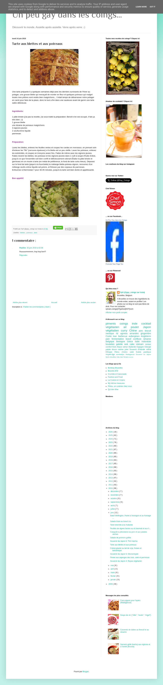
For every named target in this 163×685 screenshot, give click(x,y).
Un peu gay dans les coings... (67, 14)
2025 (111, 435)
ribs (118, 357)
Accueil (54, 302)
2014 (111, 474)
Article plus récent (20, 302)
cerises (148, 344)
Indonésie (146, 341)
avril (112, 569)
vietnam (140, 344)
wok (127, 344)
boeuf (129, 339)
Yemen (126, 357)
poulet (137, 327)
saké (133, 352)
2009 (111, 584)
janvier (114, 580)
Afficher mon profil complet (116, 312)
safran (126, 347)
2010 (111, 488)
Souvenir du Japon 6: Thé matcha (123, 541)
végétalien (113, 330)
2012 (111, 481)
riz (118, 333)
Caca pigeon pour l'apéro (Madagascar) (130, 601)
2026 (111, 432)
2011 (111, 485)
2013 (111, 478)
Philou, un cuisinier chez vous (120, 386)
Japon (147, 327)
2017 (111, 464)
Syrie (108, 357)
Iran (115, 336)
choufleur (113, 357)
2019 (111, 457)
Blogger (86, 672)
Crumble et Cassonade (117, 374)
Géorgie (147, 347)
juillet (113, 509)
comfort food (111, 347)
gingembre (146, 333)
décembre (115, 491)
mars (113, 572)
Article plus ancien (88, 302)
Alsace (120, 347)
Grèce (131, 341)
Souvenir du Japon (143, 354)
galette (120, 344)
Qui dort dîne (113, 389)
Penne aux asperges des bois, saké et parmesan (129, 557)
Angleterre (146, 336)
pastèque (147, 352)
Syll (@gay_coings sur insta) (132, 292)
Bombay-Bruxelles (115, 368)
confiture (138, 339)
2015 (111, 471)
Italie (138, 341)
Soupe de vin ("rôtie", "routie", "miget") (135, 615)
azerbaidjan (121, 354)
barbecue (123, 336)
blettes (23, 233)
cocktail (146, 323)
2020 (111, 453)
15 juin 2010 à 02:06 (35, 248)
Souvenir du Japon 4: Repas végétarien (126, 561)
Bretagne (121, 341)
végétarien (114, 327)
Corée (109, 336)
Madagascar (131, 354)
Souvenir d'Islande (137, 349)
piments (113, 323)
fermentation (119, 339)
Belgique (111, 341)
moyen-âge (111, 354)
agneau (125, 333)
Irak (121, 357)
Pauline (22, 248)
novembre (115, 495)
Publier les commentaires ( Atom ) (37, 307)
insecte (131, 357)
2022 (111, 446)
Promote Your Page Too (114, 264)
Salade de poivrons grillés (120, 538)
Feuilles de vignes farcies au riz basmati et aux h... (130, 528)
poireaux (29, 233)
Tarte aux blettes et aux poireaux (123, 545)
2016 (111, 467)
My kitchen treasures (116, 383)
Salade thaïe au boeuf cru (120, 521)
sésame (147, 339)
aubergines (135, 336)
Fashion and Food (115, 377)
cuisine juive (123, 349)
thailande (133, 347)
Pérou (118, 352)
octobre (114, 498)
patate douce (112, 349)
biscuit (148, 331)
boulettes (111, 344)
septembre (115, 502)
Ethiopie (110, 352)
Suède (140, 352)
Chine (134, 330)
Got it (152, 7)
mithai (148, 349)
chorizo (126, 352)
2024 (111, 439)
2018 (111, 460)
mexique (111, 333)
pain (109, 339)
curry (125, 330)
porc (142, 331)
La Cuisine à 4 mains (116, 380)
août (113, 505)
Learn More (141, 7)
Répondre (23, 255)
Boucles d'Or (113, 371)
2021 (111, 449)
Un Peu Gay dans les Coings (116, 220)
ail (127, 327)
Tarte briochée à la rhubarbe (121, 525)
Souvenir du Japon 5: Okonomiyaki (124, 554)
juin (112, 513)
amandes (135, 333)
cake (133, 344)
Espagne (140, 347)
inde (136, 323)
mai (112, 565)
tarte (35, 233)
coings (126, 323)
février (113, 576)
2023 (111, 442)
